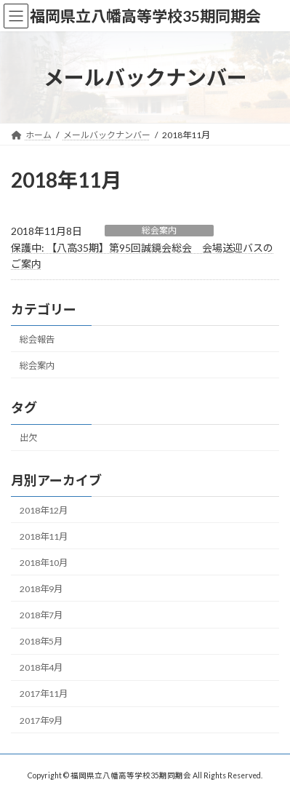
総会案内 (159, 230)
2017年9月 (41, 720)
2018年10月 (44, 562)
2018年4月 (41, 667)
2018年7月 (41, 615)
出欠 (28, 437)
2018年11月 (44, 536)
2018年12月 (44, 510)
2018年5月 (41, 641)
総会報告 (37, 339)
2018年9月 (41, 588)
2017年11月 (44, 694)
